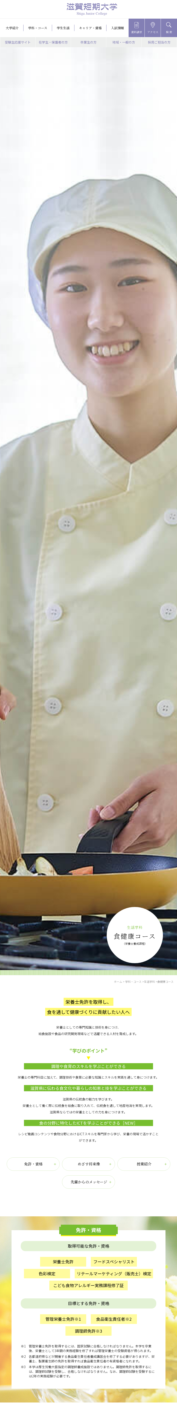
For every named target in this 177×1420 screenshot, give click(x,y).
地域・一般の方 (123, 42)
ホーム (118, 981)
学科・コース (133, 981)
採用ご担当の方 (159, 42)
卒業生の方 (88, 42)
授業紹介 (144, 1164)
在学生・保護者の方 (53, 42)
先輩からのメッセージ (89, 1182)
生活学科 (149, 981)
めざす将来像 (89, 1164)
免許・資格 (33, 1164)
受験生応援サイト (18, 42)
